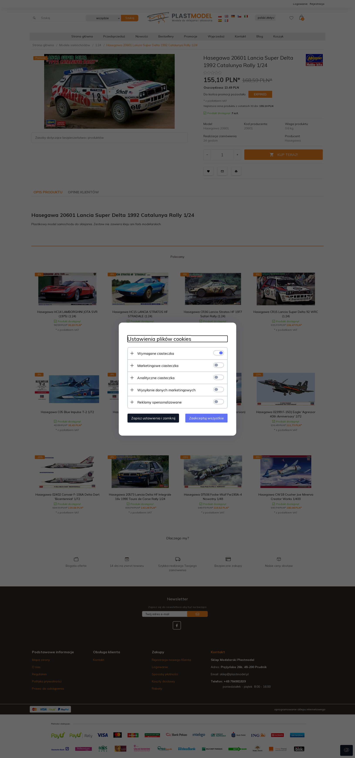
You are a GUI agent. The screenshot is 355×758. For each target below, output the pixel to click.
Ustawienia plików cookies (159, 339)
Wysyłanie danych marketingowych (166, 390)
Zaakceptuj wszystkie (206, 418)
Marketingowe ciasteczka (157, 365)
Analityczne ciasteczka (155, 377)
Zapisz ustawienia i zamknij (153, 418)
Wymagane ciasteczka (155, 353)
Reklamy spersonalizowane (159, 402)
